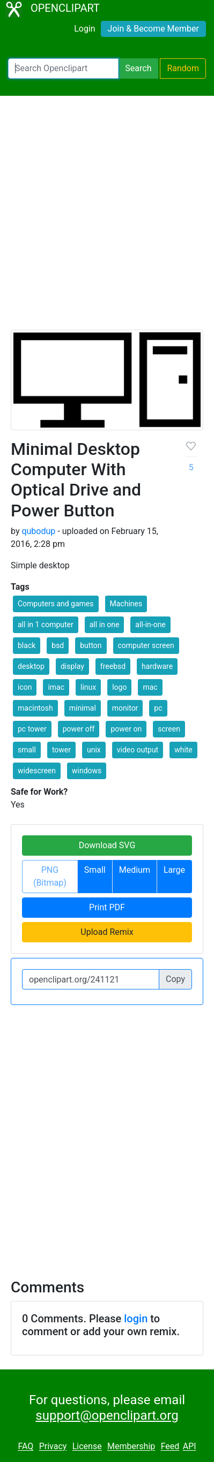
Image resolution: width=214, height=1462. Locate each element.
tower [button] (61, 749)
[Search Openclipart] (63, 68)
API (189, 1447)
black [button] (26, 645)
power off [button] (79, 729)
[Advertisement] (107, 217)
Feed (170, 1447)
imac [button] (56, 687)
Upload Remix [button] (106, 932)
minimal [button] (82, 708)
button (90, 645)
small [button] (27, 749)
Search (138, 68)
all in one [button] (105, 624)
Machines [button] (126, 603)
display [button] (72, 666)
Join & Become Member (153, 29)
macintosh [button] (35, 708)
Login (84, 29)
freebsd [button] (113, 666)
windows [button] (86, 770)
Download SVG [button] (107, 845)
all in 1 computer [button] (45, 624)
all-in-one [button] (150, 624)
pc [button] (158, 708)
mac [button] (150, 687)
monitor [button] (125, 708)
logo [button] (119, 687)
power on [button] (126, 729)
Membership (131, 1447)
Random (183, 68)
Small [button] (95, 870)
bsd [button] (57, 645)
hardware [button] (157, 666)
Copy (175, 979)
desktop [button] (31, 666)
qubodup (38, 531)
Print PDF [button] (107, 907)
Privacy (53, 1447)
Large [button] (174, 870)
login (135, 1318)
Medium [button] (134, 870)
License (87, 1447)
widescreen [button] (37, 770)
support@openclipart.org (106, 1415)
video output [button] (137, 749)
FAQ (25, 1447)
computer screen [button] (146, 645)
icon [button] (25, 687)
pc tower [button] (32, 729)
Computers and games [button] (56, 603)
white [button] (183, 749)
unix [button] (94, 749)
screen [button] (169, 729)
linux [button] (88, 687)
